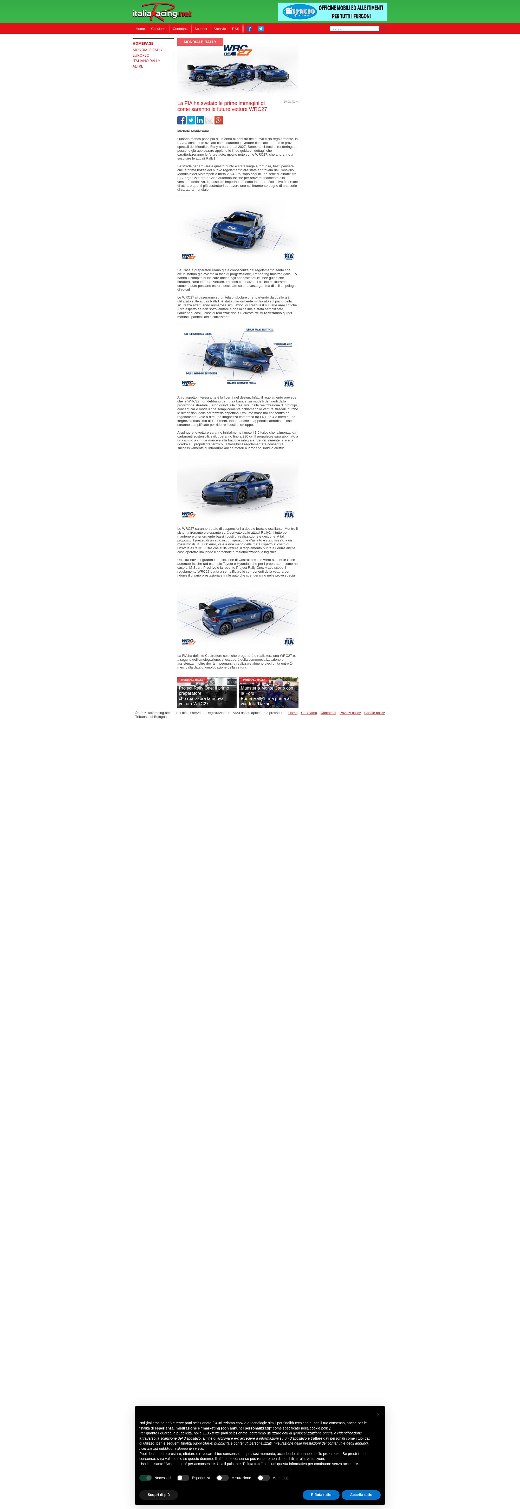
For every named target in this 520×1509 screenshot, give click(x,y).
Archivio (220, 29)
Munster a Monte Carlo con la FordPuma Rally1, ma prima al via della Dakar (267, 696)
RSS (235, 29)
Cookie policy (374, 713)
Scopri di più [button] (159, 1495)
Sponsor (200, 29)
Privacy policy (350, 713)
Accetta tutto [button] (361, 1495)
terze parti (220, 1433)
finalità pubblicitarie (196, 1443)
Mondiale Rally (200, 42)
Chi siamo (158, 29)
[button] (378, 1414)
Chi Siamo (309, 713)
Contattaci (180, 29)
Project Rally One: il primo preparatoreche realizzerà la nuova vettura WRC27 (204, 696)
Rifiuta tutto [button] (321, 1495)
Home (140, 29)
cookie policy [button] (320, 1428)
